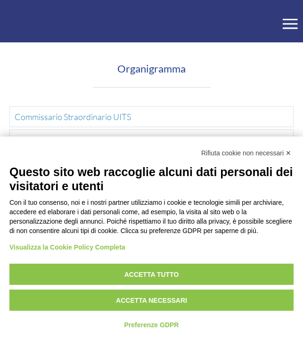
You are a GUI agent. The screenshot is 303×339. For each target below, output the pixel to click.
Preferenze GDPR (151, 325)
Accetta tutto (151, 274)
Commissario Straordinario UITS (73, 117)
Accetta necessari (151, 300)
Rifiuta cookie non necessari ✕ (246, 153)
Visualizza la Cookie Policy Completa (67, 247)
